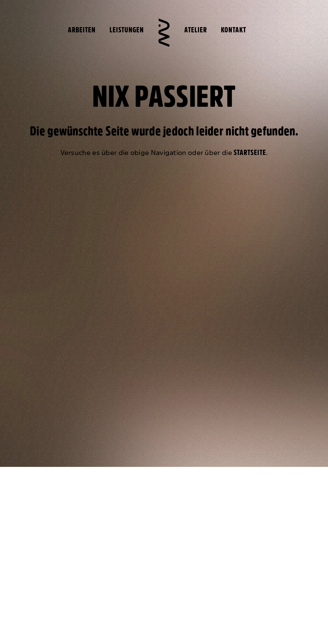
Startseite (250, 153)
